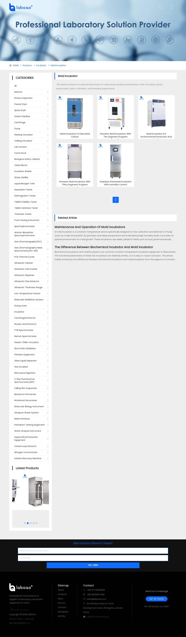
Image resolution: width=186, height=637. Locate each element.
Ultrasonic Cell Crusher (25, 269)
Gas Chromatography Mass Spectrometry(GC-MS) (28, 249)
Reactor (18, 91)
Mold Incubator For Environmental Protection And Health (156, 136)
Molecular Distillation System (28, 299)
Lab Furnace (20, 146)
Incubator (41, 65)
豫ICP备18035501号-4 (19, 623)
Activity (61, 616)
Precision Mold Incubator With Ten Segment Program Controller (115, 136)
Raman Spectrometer (25, 336)
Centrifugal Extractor (25, 317)
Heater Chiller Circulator (26, 342)
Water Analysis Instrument (27, 430)
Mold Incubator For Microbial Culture (75, 135)
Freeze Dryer (20, 104)
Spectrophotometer (24, 226)
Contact (62, 607)
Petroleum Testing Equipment (29, 424)
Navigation (63, 611)
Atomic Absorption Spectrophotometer (24, 234)
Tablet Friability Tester (25, 201)
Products (27, 65)
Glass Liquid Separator (25, 360)
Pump (17, 128)
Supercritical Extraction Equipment (26, 439)
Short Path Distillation (25, 348)
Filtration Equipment (24, 354)
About (61, 589)
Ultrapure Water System (26, 412)
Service (61, 603)
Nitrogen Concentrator (25, 452)
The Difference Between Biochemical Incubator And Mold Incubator (103, 247)
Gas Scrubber (21, 366)
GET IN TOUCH (157, 598)
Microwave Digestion (24, 372)
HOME (16, 65)
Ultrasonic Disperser (24, 275)
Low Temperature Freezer (27, 293)
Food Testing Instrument (26, 220)
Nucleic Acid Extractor (25, 324)
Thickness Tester (23, 214)
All (15, 85)
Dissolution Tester (23, 189)
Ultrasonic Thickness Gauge (28, 287)
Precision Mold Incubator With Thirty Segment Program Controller (74, 184)
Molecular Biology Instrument (29, 406)
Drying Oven (20, 305)
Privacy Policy (16, 618)
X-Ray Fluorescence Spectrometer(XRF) (24, 381)
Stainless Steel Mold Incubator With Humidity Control (116, 183)
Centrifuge (19, 122)
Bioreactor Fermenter (25, 394)
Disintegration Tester (25, 195)
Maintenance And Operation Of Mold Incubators (89, 227)
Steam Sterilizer (22, 116)
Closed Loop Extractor (25, 446)
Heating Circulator (23, 134)
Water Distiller (21, 177)
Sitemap (29, 618)
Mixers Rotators (22, 418)
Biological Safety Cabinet (27, 159)
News (60, 598)
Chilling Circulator (23, 140)
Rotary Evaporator (23, 98)
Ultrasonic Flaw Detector (26, 281)
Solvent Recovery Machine (27, 458)
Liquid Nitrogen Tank (24, 183)
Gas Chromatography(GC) (28, 241)
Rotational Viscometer (25, 400)
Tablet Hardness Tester (26, 208)
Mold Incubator (58, 65)
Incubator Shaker (23, 171)
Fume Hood (20, 153)
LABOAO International (98, 616)
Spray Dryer (20, 110)
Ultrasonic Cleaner (23, 262)
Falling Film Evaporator (25, 388)
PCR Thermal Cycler (24, 256)
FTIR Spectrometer (23, 330)
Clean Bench (20, 165)
